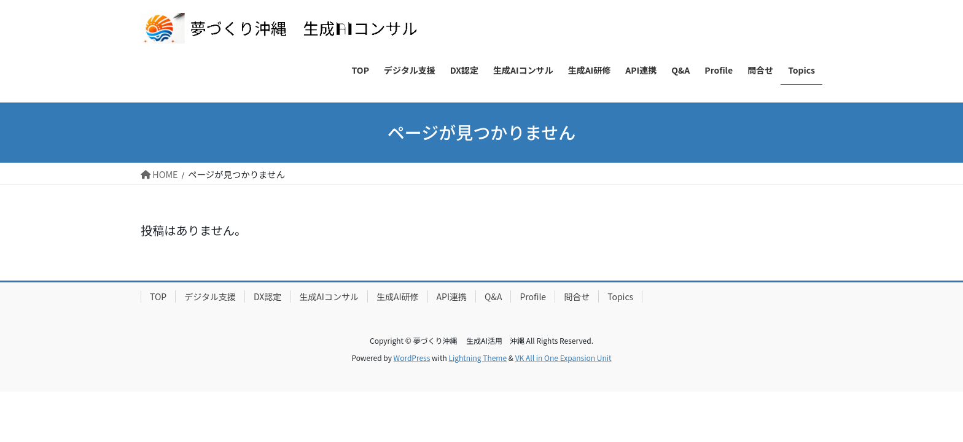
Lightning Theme (477, 357)
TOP (158, 296)
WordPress (412, 357)
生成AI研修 (397, 296)
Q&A (493, 296)
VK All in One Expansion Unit (563, 357)
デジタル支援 (210, 296)
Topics (620, 296)
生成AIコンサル (329, 296)
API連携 (452, 296)
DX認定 (267, 296)
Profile (533, 296)
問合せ (577, 296)
